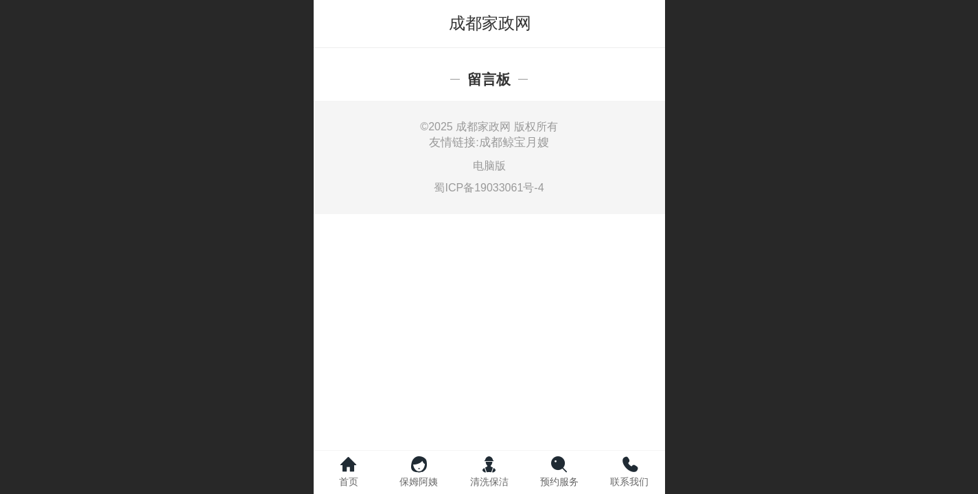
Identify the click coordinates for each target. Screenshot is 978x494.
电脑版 (489, 166)
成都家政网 (490, 23)
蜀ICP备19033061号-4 (489, 187)
